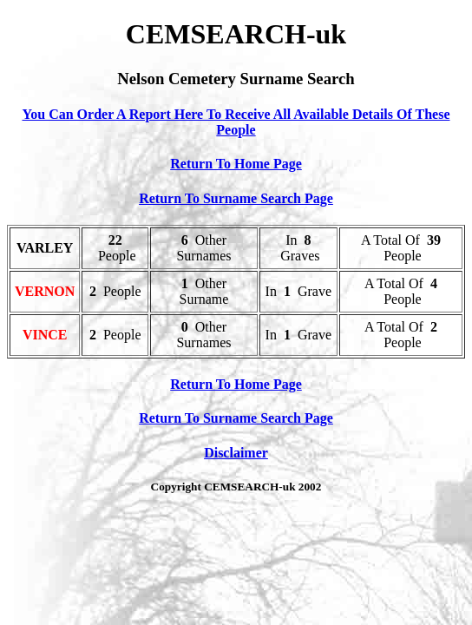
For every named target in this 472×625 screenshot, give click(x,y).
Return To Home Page (236, 163)
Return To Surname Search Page (236, 198)
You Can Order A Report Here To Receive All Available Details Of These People (235, 122)
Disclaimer (236, 452)
